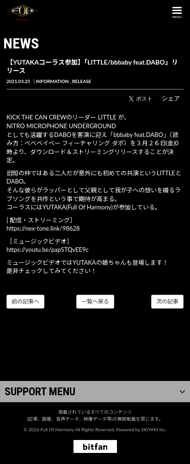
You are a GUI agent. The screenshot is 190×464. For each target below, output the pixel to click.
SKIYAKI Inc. (153, 429)
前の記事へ (25, 301)
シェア (171, 98)
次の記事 (167, 301)
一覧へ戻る (95, 301)
